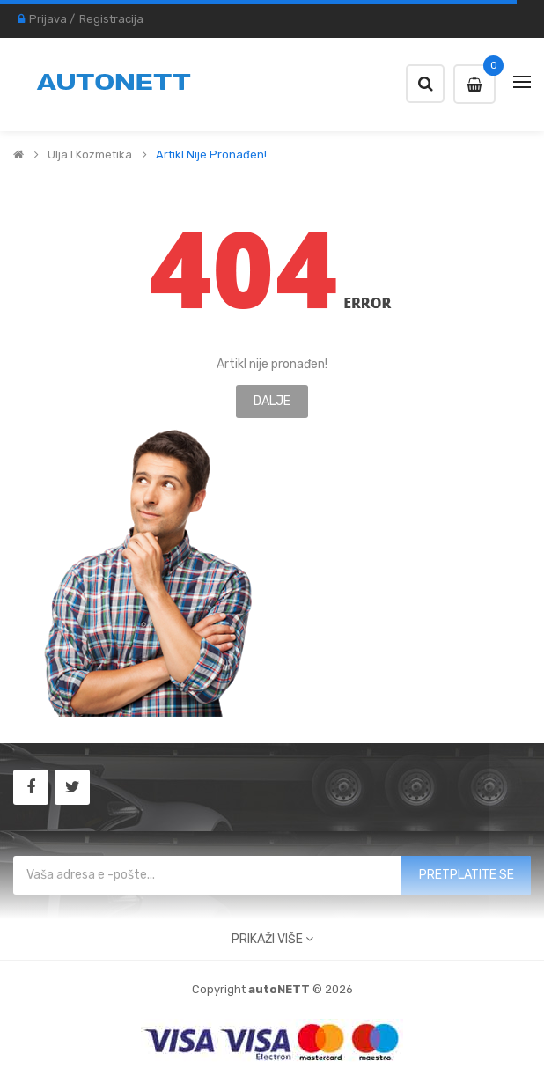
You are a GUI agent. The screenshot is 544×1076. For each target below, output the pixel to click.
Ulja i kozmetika (90, 155)
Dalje (272, 401)
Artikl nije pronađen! (211, 155)
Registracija (111, 19)
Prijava (48, 19)
